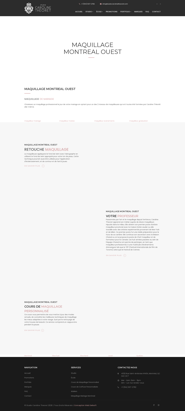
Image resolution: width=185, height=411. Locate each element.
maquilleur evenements (104, 121)
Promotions (111, 11)
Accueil (78, 11)
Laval (110, 355)
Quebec (139, 355)
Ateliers (74, 391)
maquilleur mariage (32, 121)
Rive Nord (84, 355)
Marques (138, 11)
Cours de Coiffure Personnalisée (84, 387)
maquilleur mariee (67, 121)
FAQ (147, 11)
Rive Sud (55, 355)
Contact (156, 11)
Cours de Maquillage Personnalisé (85, 382)
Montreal (28, 355)
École (99, 11)
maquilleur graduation (138, 121)
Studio (89, 11)
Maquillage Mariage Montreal (83, 396)
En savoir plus (34, 166)
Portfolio (125, 11)
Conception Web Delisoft (85, 405)
